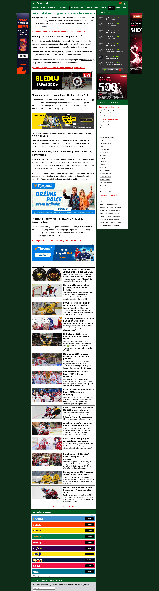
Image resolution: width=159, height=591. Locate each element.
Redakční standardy (48, 587)
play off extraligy (87, 60)
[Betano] (23, 73)
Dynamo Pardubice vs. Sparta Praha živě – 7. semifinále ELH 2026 (77, 489)
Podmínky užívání (60, 587)
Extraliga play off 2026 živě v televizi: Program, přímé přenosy (77, 456)
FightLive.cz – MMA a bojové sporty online (46, 538)
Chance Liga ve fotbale (106, 183)
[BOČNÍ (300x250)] (112, 169)
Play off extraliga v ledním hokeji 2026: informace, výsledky (75, 374)
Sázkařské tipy (104, 83)
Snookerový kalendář (106, 253)
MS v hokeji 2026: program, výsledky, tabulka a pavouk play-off (76, 356)
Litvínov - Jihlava (110, 103)
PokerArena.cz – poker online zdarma (45, 556)
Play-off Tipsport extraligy (107, 208)
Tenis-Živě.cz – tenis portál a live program (46, 547)
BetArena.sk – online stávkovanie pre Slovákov (76, 547)
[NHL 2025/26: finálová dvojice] (101, 134)
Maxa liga (77, 55)
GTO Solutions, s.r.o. (110, 587)
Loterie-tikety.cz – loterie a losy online (74, 544)
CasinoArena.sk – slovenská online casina (75, 559)
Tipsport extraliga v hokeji (107, 180)
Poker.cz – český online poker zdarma (45, 559)
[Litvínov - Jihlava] (101, 102)
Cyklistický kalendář (105, 247)
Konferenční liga (104, 202)
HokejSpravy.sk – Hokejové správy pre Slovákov (77, 553)
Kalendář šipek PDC (105, 244)
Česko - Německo (111, 90)
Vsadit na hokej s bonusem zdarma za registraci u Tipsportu (59, 31)
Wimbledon (103, 226)
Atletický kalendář (105, 250)
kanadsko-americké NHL (70, 106)
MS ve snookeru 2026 (112, 129)
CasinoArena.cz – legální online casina (45, 562)
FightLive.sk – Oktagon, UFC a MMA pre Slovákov (77, 550)
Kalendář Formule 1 (105, 186)
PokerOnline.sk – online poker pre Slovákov (75, 562)
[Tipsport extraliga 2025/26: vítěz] (101, 121)
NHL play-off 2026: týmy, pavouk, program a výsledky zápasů (77, 336)
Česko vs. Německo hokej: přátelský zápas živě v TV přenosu (76, 287)
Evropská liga (104, 199)
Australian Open (104, 220)
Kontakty (38, 587)
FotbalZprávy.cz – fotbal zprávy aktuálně (46, 541)
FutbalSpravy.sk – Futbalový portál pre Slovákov (77, 556)
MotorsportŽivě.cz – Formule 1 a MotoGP (46, 550)
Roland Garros (104, 223)
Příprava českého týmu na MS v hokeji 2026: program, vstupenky (78, 392)
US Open (102, 229)
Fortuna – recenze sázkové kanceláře (110, 269)
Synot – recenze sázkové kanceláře (109, 284)
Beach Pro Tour (104, 259)
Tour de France (104, 232)
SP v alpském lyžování (106, 241)
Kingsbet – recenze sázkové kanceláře (110, 293)
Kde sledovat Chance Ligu (107, 192)
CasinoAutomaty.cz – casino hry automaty (75, 541)
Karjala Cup (36, 143)
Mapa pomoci (84, 583)
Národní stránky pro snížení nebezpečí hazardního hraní (103, 583)
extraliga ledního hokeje (48, 41)
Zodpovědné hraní (114, 571)
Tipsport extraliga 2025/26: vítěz (114, 122)
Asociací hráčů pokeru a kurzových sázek (43, 573)
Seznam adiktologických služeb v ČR (70, 583)
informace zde (66, 579)
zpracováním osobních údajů (51, 524)
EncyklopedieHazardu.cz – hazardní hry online (76, 538)
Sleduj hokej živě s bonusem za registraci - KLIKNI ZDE (57, 241)
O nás (32, 587)
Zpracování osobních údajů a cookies (77, 587)
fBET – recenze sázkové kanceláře (109, 296)
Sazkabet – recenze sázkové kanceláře (110, 278)
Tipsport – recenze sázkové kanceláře (110, 272)
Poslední (73, 507)
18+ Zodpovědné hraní (95, 587)
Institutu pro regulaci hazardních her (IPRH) (80, 571)
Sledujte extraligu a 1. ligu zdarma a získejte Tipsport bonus (59, 68)
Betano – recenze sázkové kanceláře (110, 275)
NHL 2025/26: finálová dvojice (114, 135)
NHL (101, 211)
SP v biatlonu (103, 238)
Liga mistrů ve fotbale (106, 195)
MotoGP (102, 235)
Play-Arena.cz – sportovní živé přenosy (45, 553)
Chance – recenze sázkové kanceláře (110, 281)
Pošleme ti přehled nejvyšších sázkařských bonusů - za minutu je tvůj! (61, 516)
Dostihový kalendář (105, 262)
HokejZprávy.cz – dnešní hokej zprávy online (47, 544)
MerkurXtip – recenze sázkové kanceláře (111, 287)
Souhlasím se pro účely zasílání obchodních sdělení (58, 524)
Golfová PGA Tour (105, 256)
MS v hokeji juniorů (105, 214)
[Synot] (136, 73)
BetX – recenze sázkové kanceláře (109, 290)
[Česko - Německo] (101, 89)
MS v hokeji (51, 143)
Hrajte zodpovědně (36, 577)
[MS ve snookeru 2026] (101, 128)
